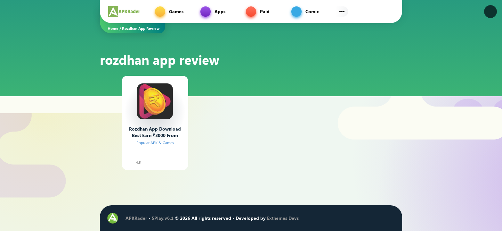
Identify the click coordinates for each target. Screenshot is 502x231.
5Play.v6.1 (163, 218)
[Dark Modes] (490, 11)
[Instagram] (352, 218)
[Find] (390, 11)
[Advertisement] (68, 111)
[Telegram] (371, 218)
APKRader (136, 218)
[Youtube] (362, 218)
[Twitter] (343, 218)
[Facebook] (333, 218)
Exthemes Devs (283, 218)
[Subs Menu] (342, 11)
